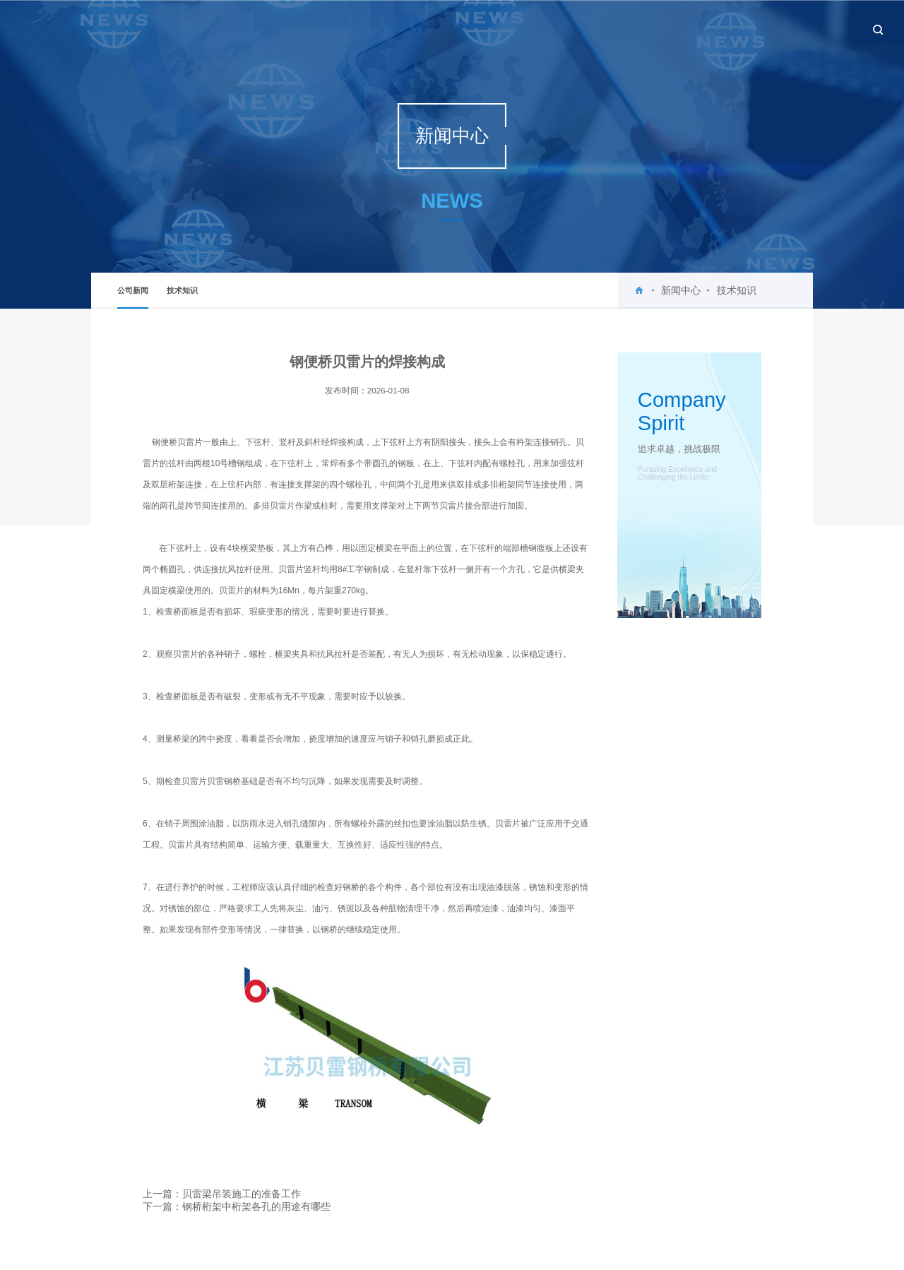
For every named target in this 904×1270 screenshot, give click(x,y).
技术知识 (182, 290)
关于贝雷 (501, 28)
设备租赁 (749, 28)
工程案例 (687, 28)
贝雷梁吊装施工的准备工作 (241, 1193)
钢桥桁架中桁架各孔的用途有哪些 (256, 1206)
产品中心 (625, 28)
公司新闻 (132, 297)
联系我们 (811, 28)
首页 (447, 28)
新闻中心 (563, 28)
